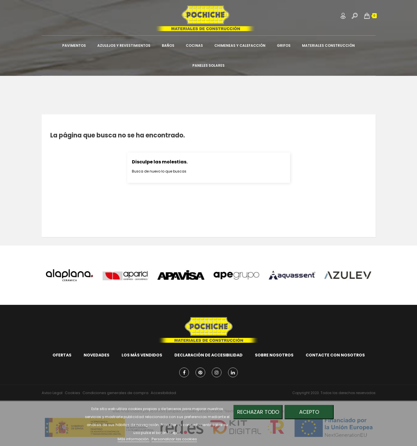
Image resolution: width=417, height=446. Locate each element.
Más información (134, 439)
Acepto (309, 411)
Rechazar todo (258, 411)
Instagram (216, 372)
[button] (367, 15)
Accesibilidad (163, 393)
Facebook (184, 372)
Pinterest (200, 372)
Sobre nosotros (274, 355)
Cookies (72, 393)
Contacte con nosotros (335, 355)
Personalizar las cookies (174, 439)
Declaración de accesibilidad (208, 355)
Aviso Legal (52, 393)
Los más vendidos (142, 355)
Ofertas (62, 355)
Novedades (96, 355)
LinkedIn (233, 372)
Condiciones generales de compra (115, 393)
